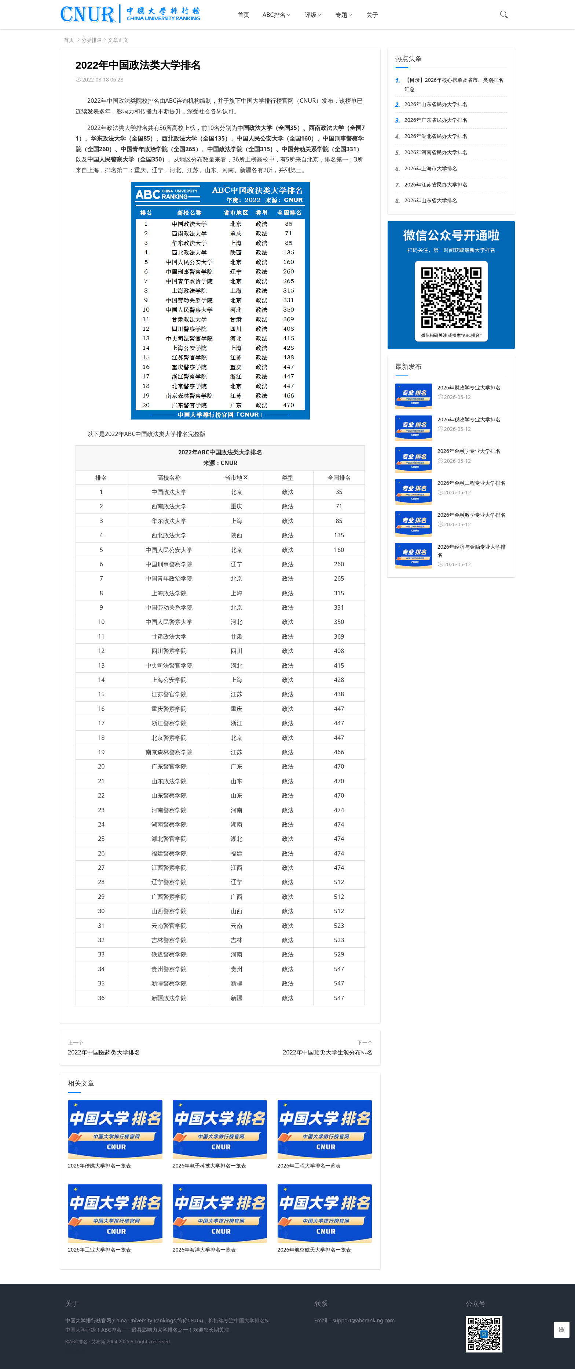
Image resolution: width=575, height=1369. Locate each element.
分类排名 (91, 39)
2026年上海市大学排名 (430, 168)
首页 (243, 15)
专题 (341, 15)
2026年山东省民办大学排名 (436, 104)
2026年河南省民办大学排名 (436, 152)
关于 (372, 15)
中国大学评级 (80, 1329)
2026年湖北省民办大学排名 (436, 135)
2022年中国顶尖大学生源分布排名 (328, 1052)
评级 (310, 15)
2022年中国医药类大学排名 (104, 1052)
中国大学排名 (249, 1320)
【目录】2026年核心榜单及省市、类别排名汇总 (453, 84)
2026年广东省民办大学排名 (436, 119)
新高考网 (75, 1350)
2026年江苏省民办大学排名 (436, 184)
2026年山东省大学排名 (430, 200)
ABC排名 (274, 15)
